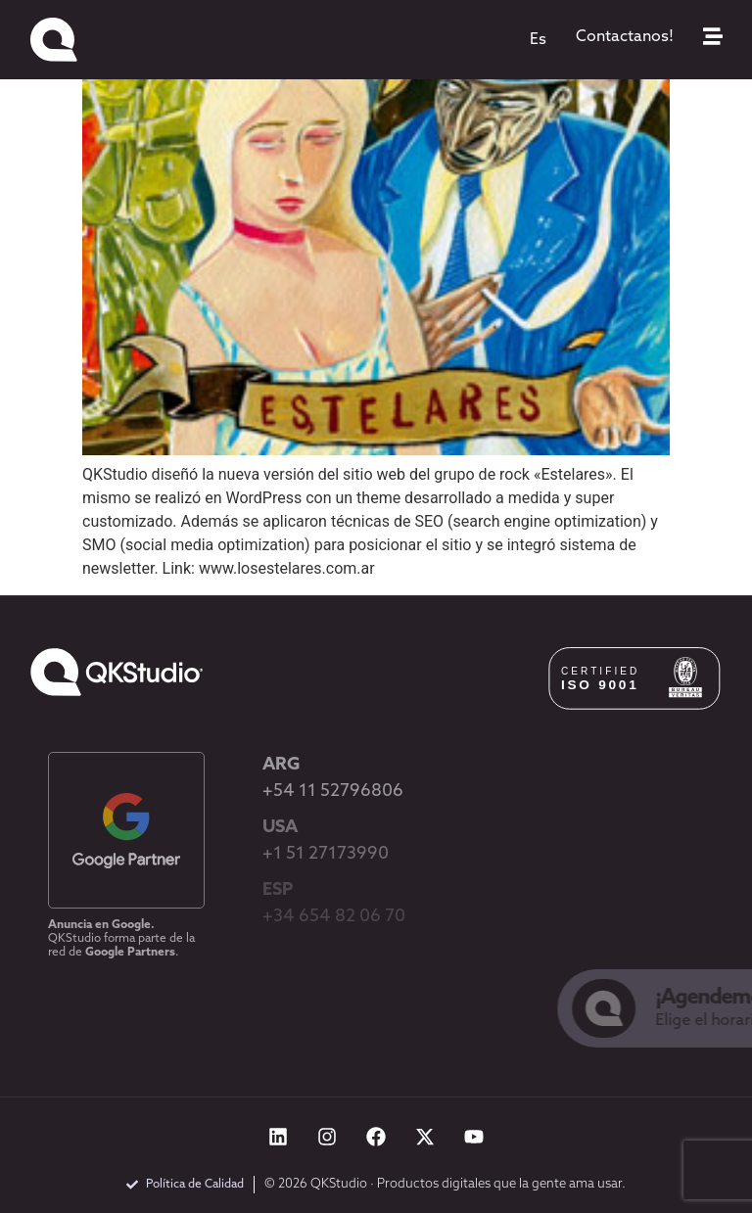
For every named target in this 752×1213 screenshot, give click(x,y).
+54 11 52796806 (332, 791)
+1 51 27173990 (325, 854)
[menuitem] (538, 40)
